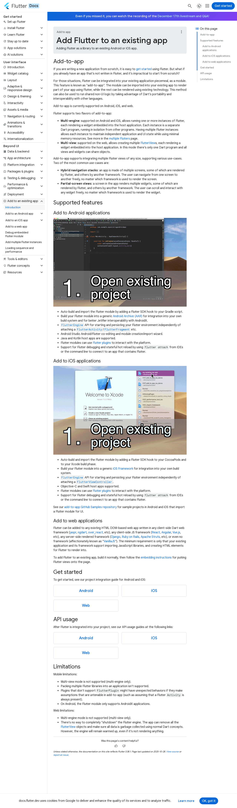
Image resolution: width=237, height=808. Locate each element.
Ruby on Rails (130, 537)
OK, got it (209, 801)
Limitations (206, 79)
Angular (166, 532)
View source (172, 751)
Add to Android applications (211, 48)
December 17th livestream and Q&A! (183, 16)
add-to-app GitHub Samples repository (90, 507)
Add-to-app (207, 34)
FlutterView (148, 143)
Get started (223, 6)
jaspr (73, 532)
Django (115, 537)
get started (144, 69)
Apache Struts (150, 537)
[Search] (189, 6)
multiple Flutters (119, 138)
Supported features (211, 40)
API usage (206, 73)
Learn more (186, 801)
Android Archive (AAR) (127, 316)
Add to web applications (216, 61)
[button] (23, 28)
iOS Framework (123, 469)
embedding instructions (156, 557)
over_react (95, 532)
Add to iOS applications (216, 55)
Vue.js (176, 532)
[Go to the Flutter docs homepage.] (21, 5)
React (156, 532)
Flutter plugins (102, 343)
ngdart (82, 532)
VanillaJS (109, 541)
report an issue (60, 754)
